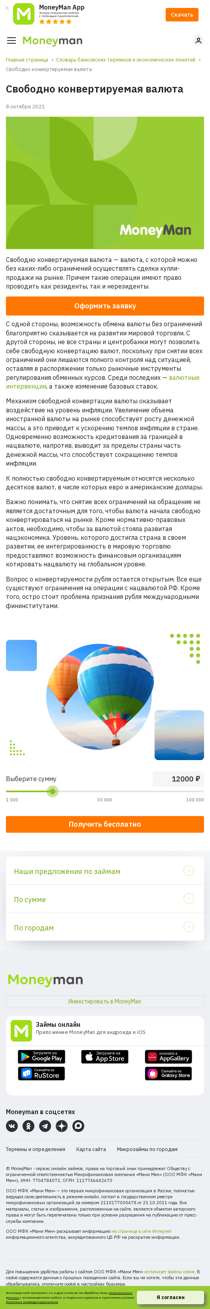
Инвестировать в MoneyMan (104, 1001)
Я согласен (171, 1297)
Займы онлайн (58, 1024)
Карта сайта (91, 1149)
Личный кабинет (198, 40)
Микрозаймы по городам (147, 1149)
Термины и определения (35, 1149)
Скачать (182, 14)
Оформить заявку (105, 305)
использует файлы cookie (169, 1271)
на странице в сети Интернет (142, 1231)
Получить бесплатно (105, 824)
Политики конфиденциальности (32, 1302)
